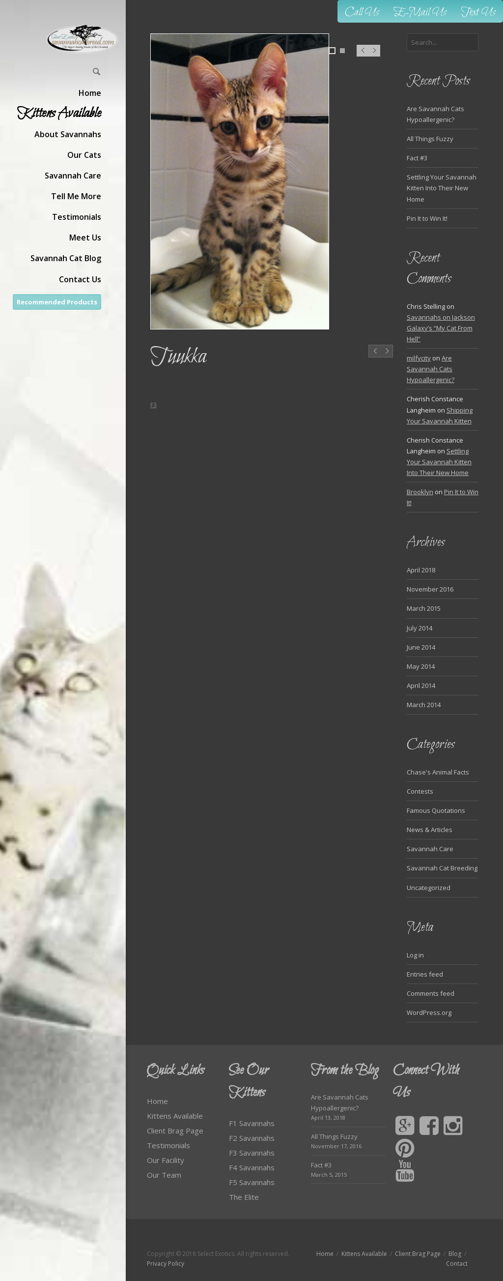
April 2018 (421, 570)
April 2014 (421, 685)
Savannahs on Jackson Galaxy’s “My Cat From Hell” (441, 328)
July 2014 (419, 628)
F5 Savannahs (252, 1182)
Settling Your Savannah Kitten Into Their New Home (441, 188)
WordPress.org (429, 1012)
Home (157, 1101)
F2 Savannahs (252, 1138)
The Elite (244, 1197)
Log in (415, 955)
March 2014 (424, 704)
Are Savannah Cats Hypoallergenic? (430, 369)
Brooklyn (420, 491)
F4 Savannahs (252, 1167)
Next (374, 55)
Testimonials (168, 1145)
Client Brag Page (175, 1130)
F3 (153, 405)
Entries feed (425, 974)
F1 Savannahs (252, 1123)
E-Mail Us (420, 12)
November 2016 (430, 589)
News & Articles (429, 829)
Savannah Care (430, 848)
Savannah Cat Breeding (442, 868)
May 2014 (421, 666)
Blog (454, 1254)
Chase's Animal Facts (438, 772)
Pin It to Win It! (427, 218)
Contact (457, 1263)
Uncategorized (428, 887)
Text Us (478, 12)
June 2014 (421, 647)
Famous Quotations (436, 810)
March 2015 (424, 608)
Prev (362, 55)
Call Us (362, 12)
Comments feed (430, 993)
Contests (420, 791)
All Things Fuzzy (430, 138)
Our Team (164, 1175)
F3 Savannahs (252, 1153)
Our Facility (165, 1160)
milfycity (419, 358)
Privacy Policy (165, 1263)
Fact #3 (417, 157)
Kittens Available (175, 1116)
